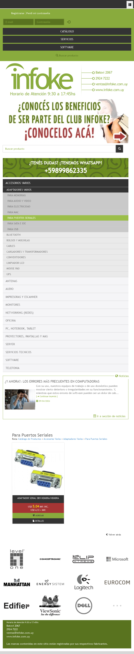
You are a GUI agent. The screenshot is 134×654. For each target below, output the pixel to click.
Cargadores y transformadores (27, 251)
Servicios (67, 39)
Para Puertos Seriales (21, 217)
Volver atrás (113, 534)
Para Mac (13, 212)
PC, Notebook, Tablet (21, 328)
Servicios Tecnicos (18, 352)
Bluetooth (14, 234)
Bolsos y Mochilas (18, 240)
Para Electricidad (18, 206)
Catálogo (67, 31)
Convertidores (16, 257)
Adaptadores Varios (19, 189)
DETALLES (38, 520)
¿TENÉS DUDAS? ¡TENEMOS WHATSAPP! (65, 167)
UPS (9, 274)
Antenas (11, 281)
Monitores (13, 304)
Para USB (12, 229)
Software (67, 47)
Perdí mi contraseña (38, 13)
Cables (11, 246)
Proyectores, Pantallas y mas (27, 336)
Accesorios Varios (18, 183)
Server (10, 344)
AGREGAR (38, 515)
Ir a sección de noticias (109, 416)
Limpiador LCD (15, 263)
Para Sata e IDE (16, 223)
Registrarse (17, 13)
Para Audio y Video (19, 201)
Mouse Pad (13, 268)
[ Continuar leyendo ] (47, 396)
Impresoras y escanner (21, 297)
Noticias (122, 376)
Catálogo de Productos (29, 439)
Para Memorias (16, 195)
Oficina (11, 320)
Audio (9, 289)
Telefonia (12, 368)
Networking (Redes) (20, 312)
